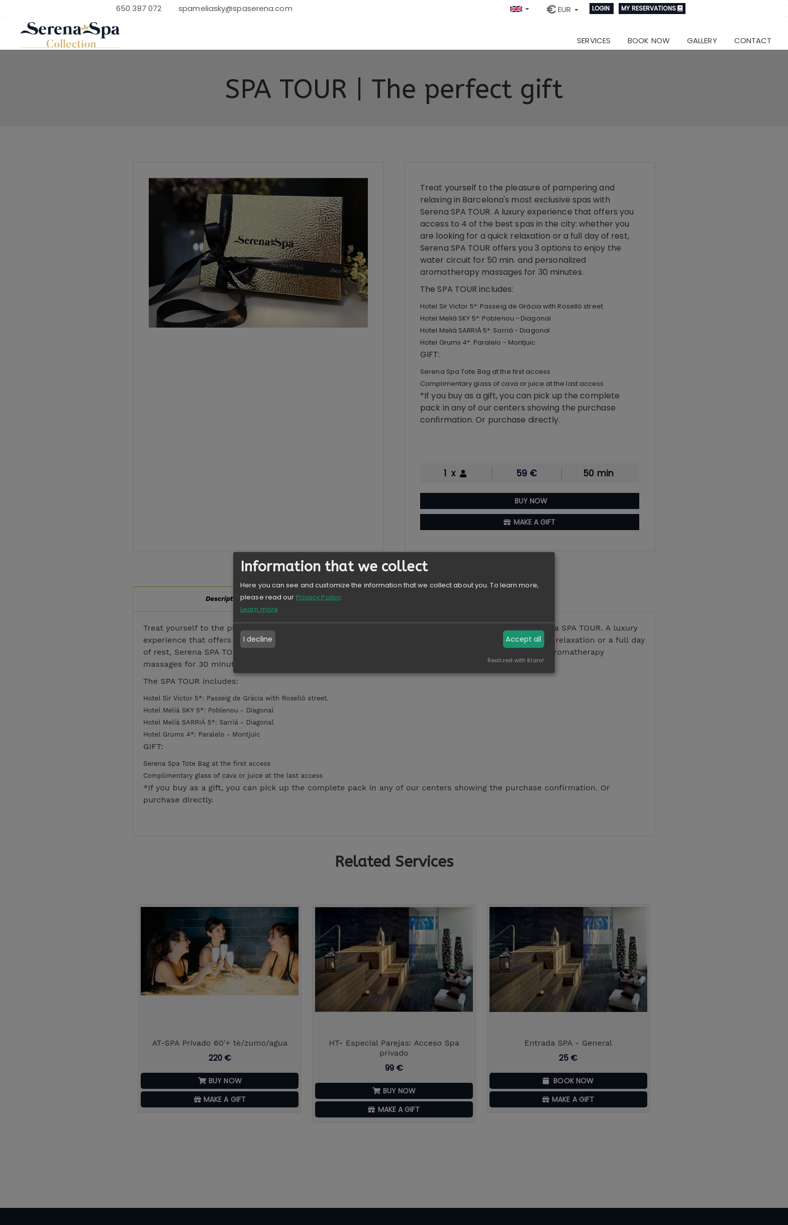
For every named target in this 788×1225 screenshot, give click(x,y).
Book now (649, 40)
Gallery (702, 40)
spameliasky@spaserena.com (235, 8)
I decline (258, 639)
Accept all (523, 639)
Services (594, 40)
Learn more (259, 609)
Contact (753, 40)
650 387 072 (138, 8)
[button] (520, 8)
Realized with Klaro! (515, 660)
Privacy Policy (318, 596)
